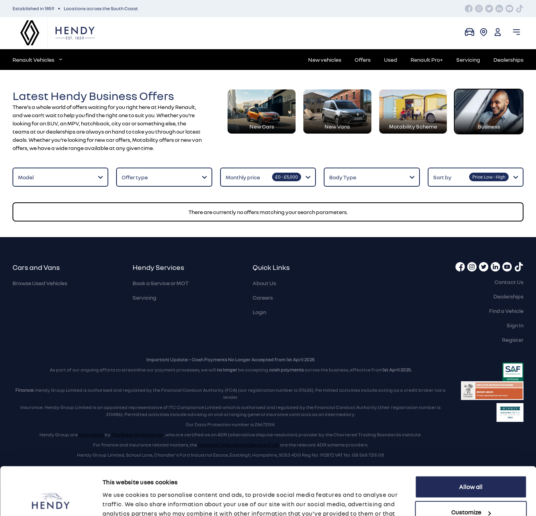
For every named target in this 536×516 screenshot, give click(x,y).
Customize (471, 468)
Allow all (470, 443)
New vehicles (324, 59)
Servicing (468, 59)
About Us (264, 283)
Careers (263, 297)
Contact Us (509, 282)
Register (512, 339)
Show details (120, 500)
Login (259, 312)
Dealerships (508, 59)
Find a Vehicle (506, 310)
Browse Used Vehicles (40, 283)
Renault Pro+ (427, 59)
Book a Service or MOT (160, 283)
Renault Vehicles (37, 59)
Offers (363, 59)
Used (390, 59)
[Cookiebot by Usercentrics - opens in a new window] (50, 501)
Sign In (515, 325)
